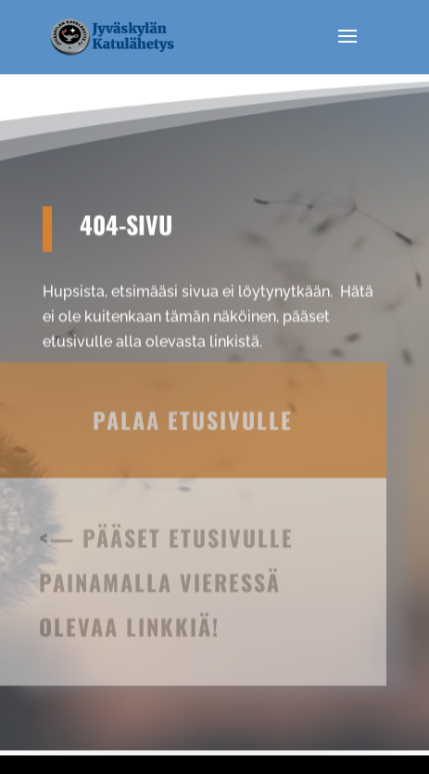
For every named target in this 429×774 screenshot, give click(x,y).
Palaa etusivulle (193, 402)
